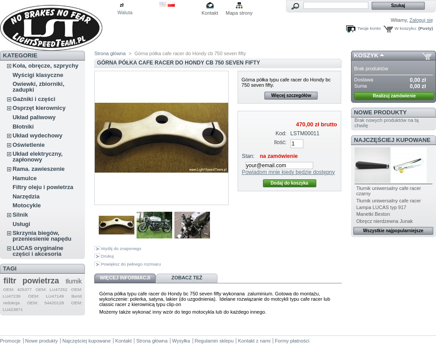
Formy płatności (292, 340)
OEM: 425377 (17, 289)
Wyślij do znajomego (121, 248)
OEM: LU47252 (52, 289)
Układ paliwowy (34, 117)
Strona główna (109, 53)
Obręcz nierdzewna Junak (384, 221)
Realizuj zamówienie (394, 95)
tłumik (73, 281)
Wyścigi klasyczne (37, 75)
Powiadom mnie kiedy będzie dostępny (288, 172)
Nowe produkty (380, 112)
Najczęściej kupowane (392, 140)
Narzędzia (26, 196)
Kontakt (210, 13)
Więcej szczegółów (291, 95)
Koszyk (366, 55)
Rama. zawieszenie (38, 168)
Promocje (10, 340)
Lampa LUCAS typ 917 (381, 207)
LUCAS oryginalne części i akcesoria (37, 251)
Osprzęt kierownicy (38, 108)
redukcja (11, 302)
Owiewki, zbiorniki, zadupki (38, 87)
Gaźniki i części (33, 99)
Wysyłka (181, 340)
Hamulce (24, 178)
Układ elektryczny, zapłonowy (37, 156)
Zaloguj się (421, 20)
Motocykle (26, 205)
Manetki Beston (373, 214)
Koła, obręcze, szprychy (45, 65)
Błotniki (23, 126)
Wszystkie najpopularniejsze (393, 230)
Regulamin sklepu (214, 340)
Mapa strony (239, 13)
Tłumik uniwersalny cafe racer (388, 200)
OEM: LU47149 (46, 296)
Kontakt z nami (254, 340)
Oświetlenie (28, 144)
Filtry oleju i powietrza (42, 187)
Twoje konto (369, 28)
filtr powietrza (31, 280)
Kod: (281, 133)
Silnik (20, 214)
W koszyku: (406, 28)
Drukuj (107, 256)
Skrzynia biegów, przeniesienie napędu (41, 236)
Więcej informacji (125, 277)
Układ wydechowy (37, 135)
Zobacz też (186, 277)
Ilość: (280, 142)
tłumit (76, 296)
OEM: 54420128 (45, 302)
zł (122, 5)
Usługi (21, 224)
